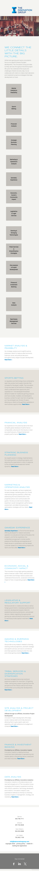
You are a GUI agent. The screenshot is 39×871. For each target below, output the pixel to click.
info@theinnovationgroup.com (19, 841)
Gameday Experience (11, 531)
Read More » (8, 359)
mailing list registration (19, 846)
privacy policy (20, 843)
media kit (29, 843)
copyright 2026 (10, 843)
